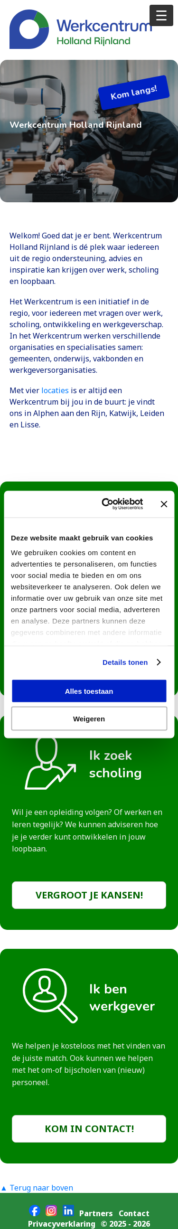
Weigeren (89, 719)
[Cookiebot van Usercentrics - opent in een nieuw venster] (106, 504)
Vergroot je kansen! (89, 895)
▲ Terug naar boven (36, 1187)
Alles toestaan (89, 691)
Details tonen (125, 662)
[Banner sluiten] (163, 504)
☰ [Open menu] (161, 15)
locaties (56, 390)
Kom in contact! (89, 1128)
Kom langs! (134, 92)
